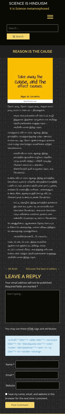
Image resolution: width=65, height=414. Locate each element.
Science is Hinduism (28, 3)
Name (10, 364)
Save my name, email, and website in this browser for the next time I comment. (30, 396)
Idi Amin (11, 268)
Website (10, 385)
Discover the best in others (43, 268)
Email (10, 375)
